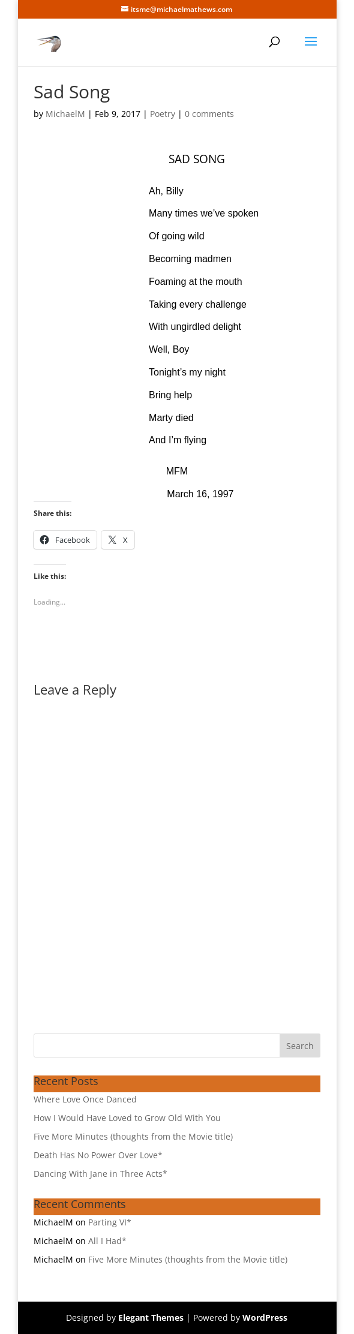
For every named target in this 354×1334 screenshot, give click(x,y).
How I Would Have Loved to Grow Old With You (127, 1117)
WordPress (264, 1317)
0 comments (209, 113)
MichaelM (65, 113)
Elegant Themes (151, 1317)
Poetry (162, 113)
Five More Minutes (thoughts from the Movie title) (133, 1136)
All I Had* (107, 1240)
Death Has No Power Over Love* (98, 1155)
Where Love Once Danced (85, 1099)
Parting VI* (109, 1222)
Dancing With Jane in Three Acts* (100, 1173)
